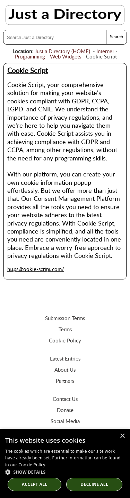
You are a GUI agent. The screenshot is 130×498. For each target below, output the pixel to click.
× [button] (122, 436)
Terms (65, 329)
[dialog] (65, 463)
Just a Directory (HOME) (62, 51)
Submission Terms (65, 318)
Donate (65, 410)
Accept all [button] (34, 484)
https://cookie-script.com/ (35, 269)
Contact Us (65, 399)
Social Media (65, 421)
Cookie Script (27, 71)
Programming (30, 57)
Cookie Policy (65, 340)
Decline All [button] (94, 484)
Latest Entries (65, 359)
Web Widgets (65, 57)
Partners (65, 381)
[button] (65, 471)
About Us (65, 370)
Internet (105, 51)
